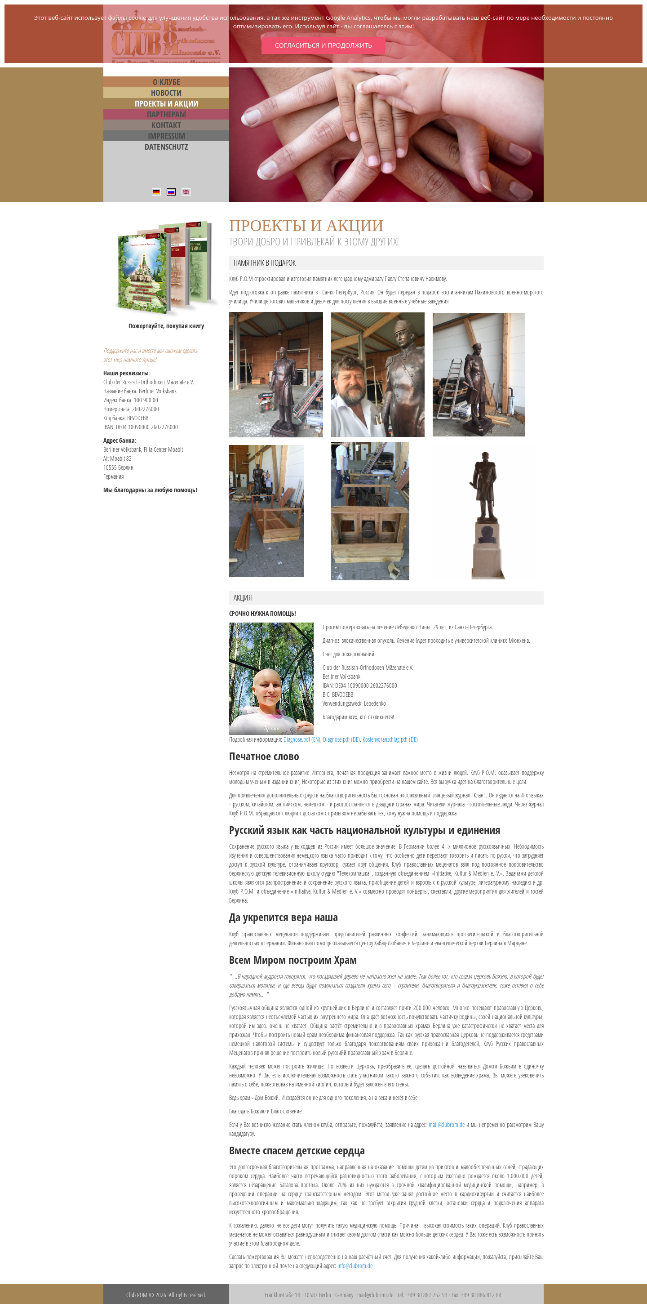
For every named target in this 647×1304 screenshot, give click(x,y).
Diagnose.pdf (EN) (302, 739)
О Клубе (166, 81)
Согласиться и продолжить (323, 45)
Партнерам (166, 114)
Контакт (166, 125)
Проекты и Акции (166, 103)
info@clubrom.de (354, 1265)
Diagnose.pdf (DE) (341, 739)
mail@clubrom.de (447, 1124)
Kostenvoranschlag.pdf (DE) (390, 739)
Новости (166, 92)
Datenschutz (166, 146)
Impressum (166, 135)
